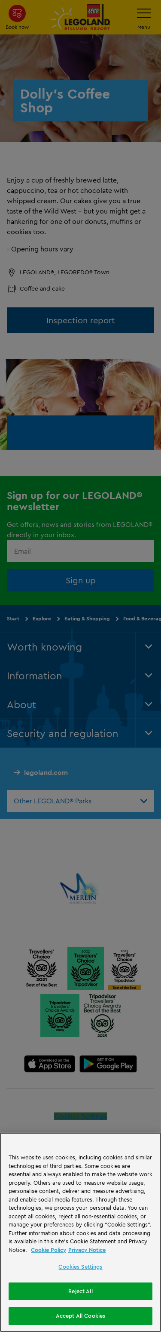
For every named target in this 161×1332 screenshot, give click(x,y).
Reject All (80, 1291)
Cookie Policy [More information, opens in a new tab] (48, 1249)
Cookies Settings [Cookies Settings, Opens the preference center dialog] (80, 1266)
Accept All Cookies (80, 1315)
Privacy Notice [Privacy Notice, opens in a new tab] (87, 1249)
